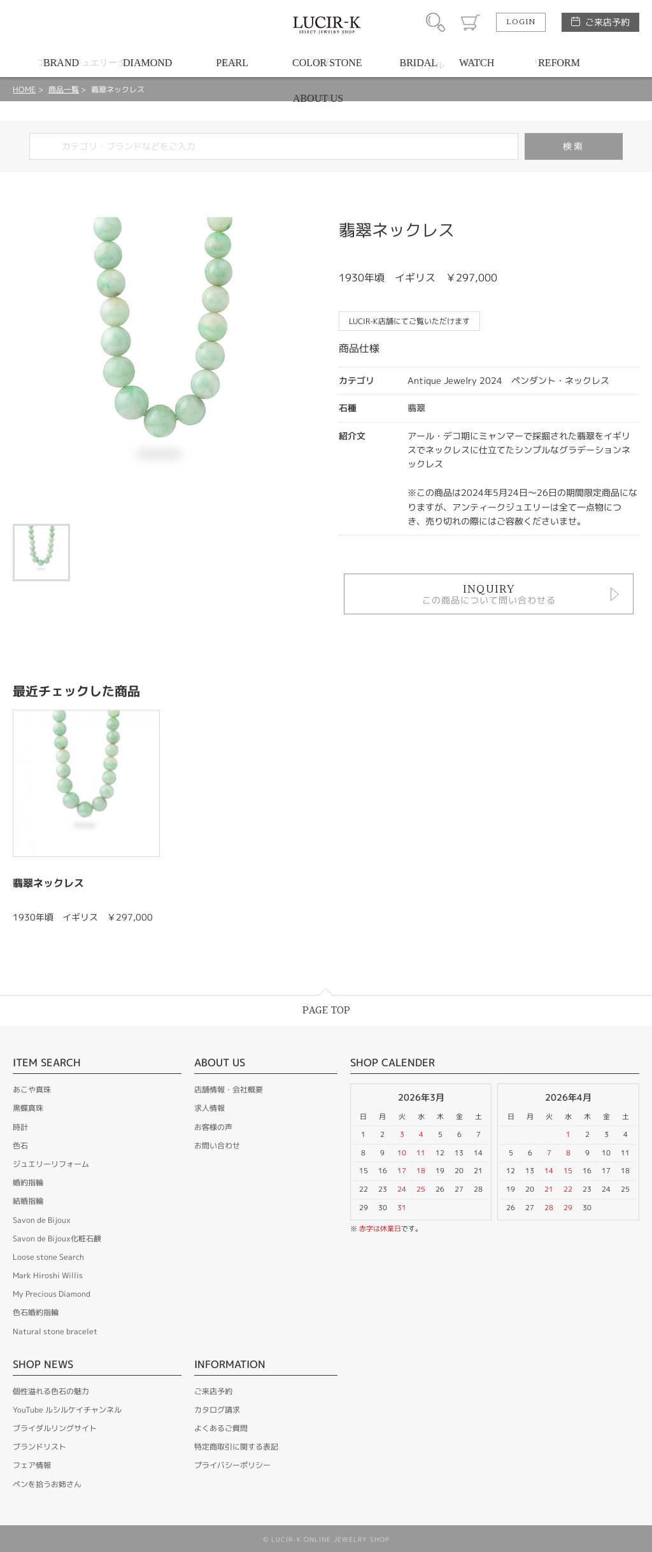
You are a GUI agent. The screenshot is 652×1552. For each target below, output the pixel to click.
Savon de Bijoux (42, 1220)
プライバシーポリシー (232, 1465)
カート (470, 22)
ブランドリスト (39, 1446)
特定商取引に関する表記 (236, 1446)
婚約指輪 (28, 1182)
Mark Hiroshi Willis (48, 1275)
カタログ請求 (217, 1409)
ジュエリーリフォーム (51, 1164)
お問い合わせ (217, 1145)
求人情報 (209, 1108)
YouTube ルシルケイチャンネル (67, 1409)
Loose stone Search (48, 1257)
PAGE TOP (326, 1010)
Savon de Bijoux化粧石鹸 (57, 1238)
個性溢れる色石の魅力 (51, 1391)
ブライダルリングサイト (55, 1428)
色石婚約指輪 (36, 1312)
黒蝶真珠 (28, 1108)
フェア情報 (32, 1465)
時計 (20, 1127)
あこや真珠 (32, 1089)
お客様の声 (213, 1127)
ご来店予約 (607, 22)
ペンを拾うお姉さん (47, 1484)
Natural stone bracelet (55, 1331)
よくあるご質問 (221, 1428)
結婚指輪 (28, 1201)
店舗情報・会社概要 (228, 1089)
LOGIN (520, 22)
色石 (20, 1145)
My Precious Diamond (51, 1293)
